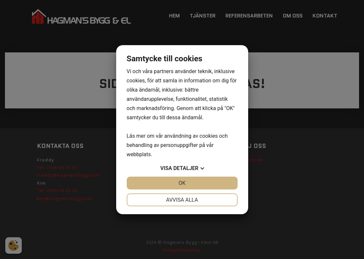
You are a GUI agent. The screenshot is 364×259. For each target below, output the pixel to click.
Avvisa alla (182, 200)
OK (182, 183)
